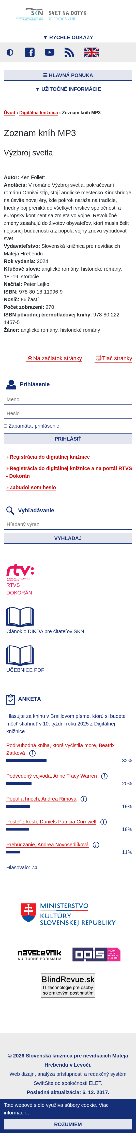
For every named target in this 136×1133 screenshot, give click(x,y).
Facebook (30, 52)
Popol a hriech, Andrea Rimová (41, 799)
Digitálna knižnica (38, 112)
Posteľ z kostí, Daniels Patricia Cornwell (51, 821)
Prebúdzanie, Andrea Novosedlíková (47, 844)
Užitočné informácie (68, 89)
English (91, 52)
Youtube (49, 52)
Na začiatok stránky (57, 358)
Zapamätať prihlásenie (31, 426)
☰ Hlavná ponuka (68, 75)
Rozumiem (68, 1124)
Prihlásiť (68, 439)
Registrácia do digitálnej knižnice (50, 457)
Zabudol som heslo (33, 487)
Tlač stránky (117, 358)
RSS (69, 52)
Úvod (9, 112)
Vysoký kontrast (10, 52)
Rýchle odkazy (68, 37)
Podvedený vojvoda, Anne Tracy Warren (51, 776)
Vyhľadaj (68, 538)
